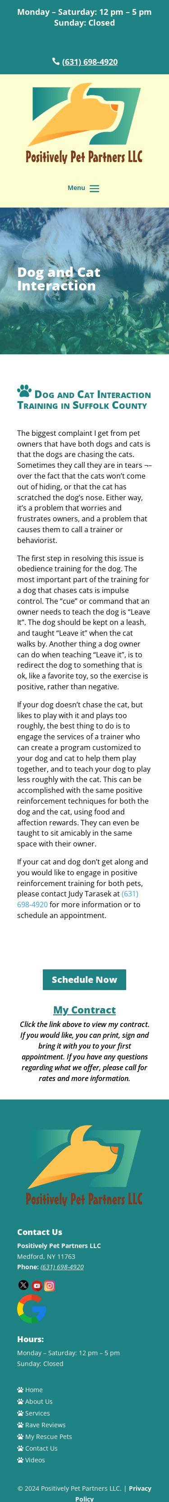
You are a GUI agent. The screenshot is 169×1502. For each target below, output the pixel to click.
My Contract (84, 1009)
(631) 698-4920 (90, 61)
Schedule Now (84, 979)
